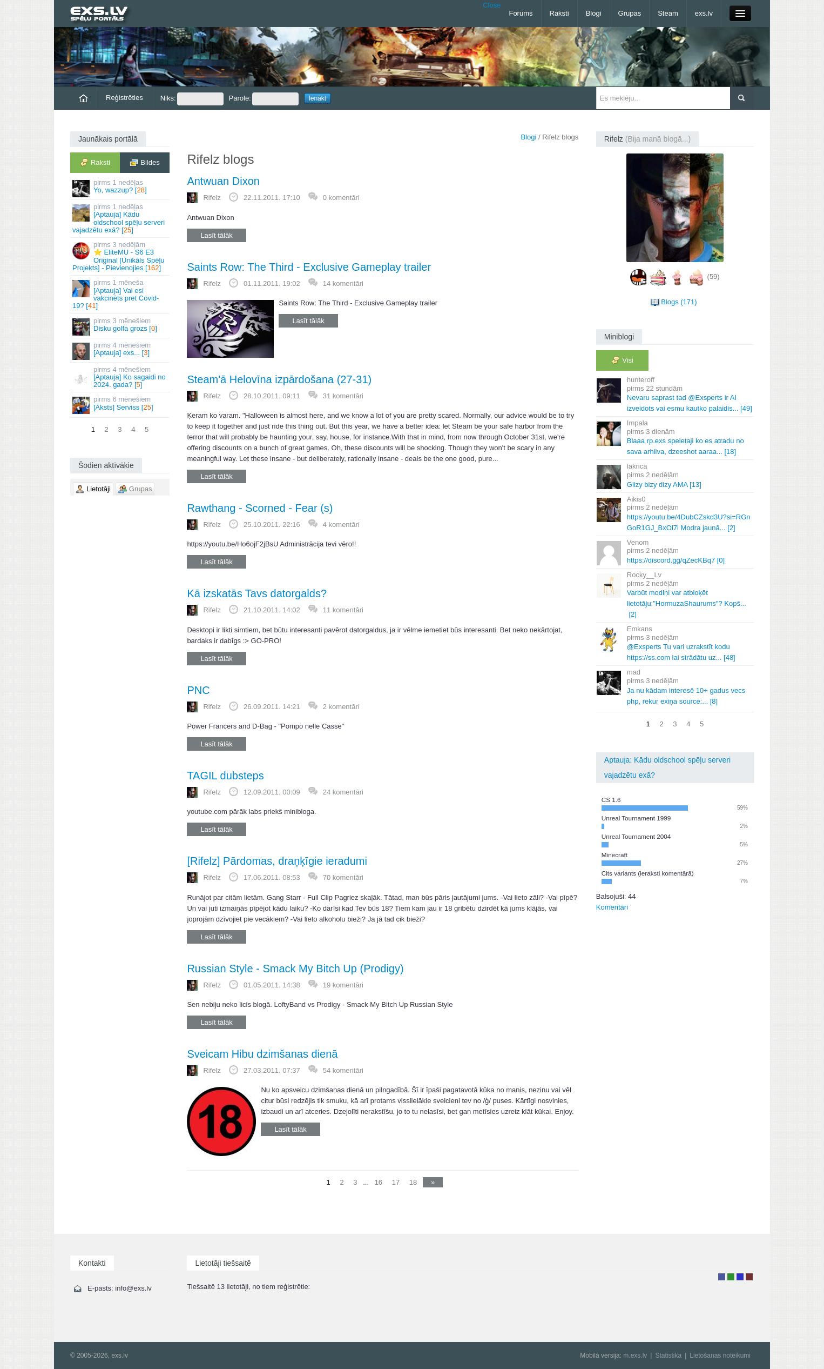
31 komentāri (343, 396)
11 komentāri (343, 610)
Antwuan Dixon (223, 181)
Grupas (629, 13)
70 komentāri (343, 877)
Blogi (594, 13)
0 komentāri (341, 197)
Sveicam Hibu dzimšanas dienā (262, 1054)
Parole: (264, 98)
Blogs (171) (679, 302)
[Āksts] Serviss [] (120, 404)
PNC (198, 690)
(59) (713, 276)
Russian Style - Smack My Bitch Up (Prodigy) (295, 968)
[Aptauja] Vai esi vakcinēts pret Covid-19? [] (120, 294)
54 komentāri (343, 1070)
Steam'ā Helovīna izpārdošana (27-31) (279, 379)
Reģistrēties (124, 98)
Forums (520, 13)
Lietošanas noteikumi (720, 1355)
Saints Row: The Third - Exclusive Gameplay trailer (309, 267)
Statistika (668, 1355)
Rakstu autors (731, 1277)
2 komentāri (341, 707)
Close (492, 5)
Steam (668, 13)
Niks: (192, 98)
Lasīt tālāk (216, 235)
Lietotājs (722, 1277)
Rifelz (212, 197)
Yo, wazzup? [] (120, 187)
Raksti (559, 13)
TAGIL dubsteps (225, 776)
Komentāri (612, 907)
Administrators (749, 1277)
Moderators (740, 1277)
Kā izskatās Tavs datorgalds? (257, 593)
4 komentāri (341, 524)
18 (413, 1182)
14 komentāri (343, 283)
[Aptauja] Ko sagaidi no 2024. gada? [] (120, 377)
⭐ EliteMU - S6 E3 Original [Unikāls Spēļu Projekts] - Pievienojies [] (120, 256)
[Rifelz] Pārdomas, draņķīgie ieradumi (277, 861)
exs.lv (704, 13)
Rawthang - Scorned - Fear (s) (260, 508)
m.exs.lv (635, 1355)
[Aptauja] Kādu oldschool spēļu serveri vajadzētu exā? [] (120, 218)
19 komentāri (343, 985)
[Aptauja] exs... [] (120, 350)
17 (396, 1182)
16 (378, 1182)
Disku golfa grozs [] (120, 326)
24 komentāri (343, 792)
